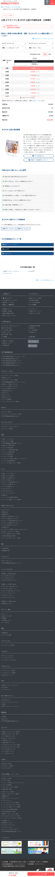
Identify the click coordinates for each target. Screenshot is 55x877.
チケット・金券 (5, 609)
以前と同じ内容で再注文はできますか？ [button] (15, 176)
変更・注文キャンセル (8, 315)
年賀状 (3, 716)
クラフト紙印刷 (6, 399)
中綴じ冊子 (5, 548)
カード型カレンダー (7, 751)
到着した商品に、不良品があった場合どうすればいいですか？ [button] (22, 209)
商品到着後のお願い (7, 313)
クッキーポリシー (20, 864)
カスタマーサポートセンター (10, 326)
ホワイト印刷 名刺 (7, 447)
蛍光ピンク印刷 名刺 (7, 445)
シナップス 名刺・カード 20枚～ (11, 807)
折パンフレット (6, 561)
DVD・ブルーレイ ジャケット (10, 706)
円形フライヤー (6, 397)
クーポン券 (5, 622)
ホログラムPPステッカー (9, 580)
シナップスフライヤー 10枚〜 (10, 401)
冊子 (2, 544)
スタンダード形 (9, 586)
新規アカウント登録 (34, 298)
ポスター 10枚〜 (6, 412)
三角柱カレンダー (7, 740)
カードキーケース (7, 658)
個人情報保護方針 (7, 864)
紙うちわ (4, 719)
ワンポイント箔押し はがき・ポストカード (14, 529)
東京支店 (31, 328)
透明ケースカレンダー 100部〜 (10, 731)
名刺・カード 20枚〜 (7, 441)
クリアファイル (5, 641)
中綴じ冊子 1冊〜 (6, 789)
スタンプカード (6, 488)
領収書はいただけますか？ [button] (11, 186)
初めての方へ (6, 298)
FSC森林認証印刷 (6, 352)
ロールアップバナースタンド (10, 426)
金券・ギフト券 (6, 616)
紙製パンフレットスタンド (10, 244)
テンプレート (32, 309)
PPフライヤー (5, 395)
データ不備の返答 (34, 302)
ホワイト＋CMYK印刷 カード (10, 482)
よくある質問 (32, 330)
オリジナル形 (10, 590)
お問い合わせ (6, 321)
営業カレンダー (6, 343)
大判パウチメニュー (7, 675)
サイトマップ (39, 864)
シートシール (8, 593)
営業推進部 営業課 (34, 326)
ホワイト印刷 (5, 780)
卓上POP (6, 249)
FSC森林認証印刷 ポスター (10, 358)
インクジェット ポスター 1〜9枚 (11, 414)
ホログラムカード (7, 491)
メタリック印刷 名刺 (7, 452)
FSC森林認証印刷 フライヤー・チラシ (13, 356)
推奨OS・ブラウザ (7, 302)
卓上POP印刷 (16, 7)
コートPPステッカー (7, 576)
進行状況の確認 (33, 300)
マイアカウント (33, 294)
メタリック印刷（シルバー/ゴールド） (13, 782)
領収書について (6, 309)
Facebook (32, 345)
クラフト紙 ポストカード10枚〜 (11, 533)
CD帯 (3, 704)
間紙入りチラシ (6, 377)
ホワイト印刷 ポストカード (9, 518)
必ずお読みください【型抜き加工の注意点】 (13, 26)
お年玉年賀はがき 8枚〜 (8, 536)
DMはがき (4, 512)
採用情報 (30, 864)
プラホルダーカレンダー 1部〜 (10, 747)
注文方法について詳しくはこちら (43, 38)
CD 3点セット (5, 700)
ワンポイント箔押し (7, 766)
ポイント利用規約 (42, 861)
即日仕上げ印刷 (6, 763)
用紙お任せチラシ (7, 390)
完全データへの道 (34, 313)
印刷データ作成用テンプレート (38, 160)
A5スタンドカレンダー (8, 738)
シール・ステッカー (7, 569)
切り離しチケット (7, 620)
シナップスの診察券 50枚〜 (9, 497)
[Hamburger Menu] (52, 2)
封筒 (2, 628)
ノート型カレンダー (7, 753)
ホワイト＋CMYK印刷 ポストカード (12, 520)
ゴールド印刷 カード (7, 486)
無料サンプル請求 (7, 341)
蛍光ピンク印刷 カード (8, 478)
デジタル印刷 (10, 774)
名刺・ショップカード (8, 439)
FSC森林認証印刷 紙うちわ (10, 365)
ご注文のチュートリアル (9, 300)
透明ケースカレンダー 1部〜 (10, 734)
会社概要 (4, 861)
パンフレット (5, 556)
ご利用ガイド (6, 294)
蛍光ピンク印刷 (6, 778)
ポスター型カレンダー (8, 749)
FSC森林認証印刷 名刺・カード (11, 361)
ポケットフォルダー (7, 655)
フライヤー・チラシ (7, 371)
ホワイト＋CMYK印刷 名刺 (9, 450)
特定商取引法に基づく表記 (17, 861)
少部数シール (5, 820)
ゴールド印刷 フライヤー (9, 388)
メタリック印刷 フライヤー (9, 386)
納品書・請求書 (6, 311)
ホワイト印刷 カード (7, 480)
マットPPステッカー (7, 578)
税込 (45, 54)
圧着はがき (5, 527)
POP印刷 (7, 7)
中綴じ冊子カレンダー (8, 742)
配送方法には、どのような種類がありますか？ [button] (17, 200)
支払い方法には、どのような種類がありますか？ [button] (18, 181)
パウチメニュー (5, 666)
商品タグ (4, 495)
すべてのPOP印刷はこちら (45, 280)
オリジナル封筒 (6, 635)
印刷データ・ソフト (34, 311)
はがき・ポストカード (7, 505)
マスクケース (7, 253)
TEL (47, 2)
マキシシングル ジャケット (9, 702)
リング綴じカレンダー (8, 736)
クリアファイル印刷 (7, 645)
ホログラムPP (5, 768)
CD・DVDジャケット (7, 695)
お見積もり (35, 100)
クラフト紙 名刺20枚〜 (8, 460)
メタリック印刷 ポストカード (10, 523)
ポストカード (5, 510)
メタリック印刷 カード (8, 484)
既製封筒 (4, 633)
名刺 (2, 434)
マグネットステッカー (8, 597)
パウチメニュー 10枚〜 (8, 670)
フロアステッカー (7, 595)
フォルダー (4, 651)
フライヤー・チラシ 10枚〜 (9, 380)
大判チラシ (5, 393)
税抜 (49, 54)
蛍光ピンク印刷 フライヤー (9, 384)
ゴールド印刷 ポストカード (9, 525)
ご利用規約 (31, 861)
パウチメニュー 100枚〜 (8, 673)
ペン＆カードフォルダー (8, 660)
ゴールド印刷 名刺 (7, 454)
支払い (4, 304)
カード (3, 469)
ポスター (3, 407)
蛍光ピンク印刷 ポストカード (10, 516)
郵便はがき (5, 514)
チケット (4, 614)
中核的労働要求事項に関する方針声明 (13, 866)
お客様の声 (5, 345)
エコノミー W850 (6, 428)
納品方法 (11, 304)
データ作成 (32, 304)
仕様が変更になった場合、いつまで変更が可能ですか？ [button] (20, 195)
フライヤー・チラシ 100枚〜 (10, 375)
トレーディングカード (8, 493)
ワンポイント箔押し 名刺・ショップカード (14, 458)
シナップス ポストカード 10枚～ (11, 538)
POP (2, 681)
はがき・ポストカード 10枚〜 (10, 531)
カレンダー (4, 727)
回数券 (3, 618)
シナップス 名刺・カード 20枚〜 (11, 463)
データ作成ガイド (39, 156)
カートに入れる (41, 874)
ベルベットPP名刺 (7, 456)
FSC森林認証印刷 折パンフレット (12, 363)
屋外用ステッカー (7, 603)
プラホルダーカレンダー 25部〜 (11, 744)
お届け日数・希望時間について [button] (13, 205)
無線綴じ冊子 (5, 550)
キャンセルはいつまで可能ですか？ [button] (14, 190)
